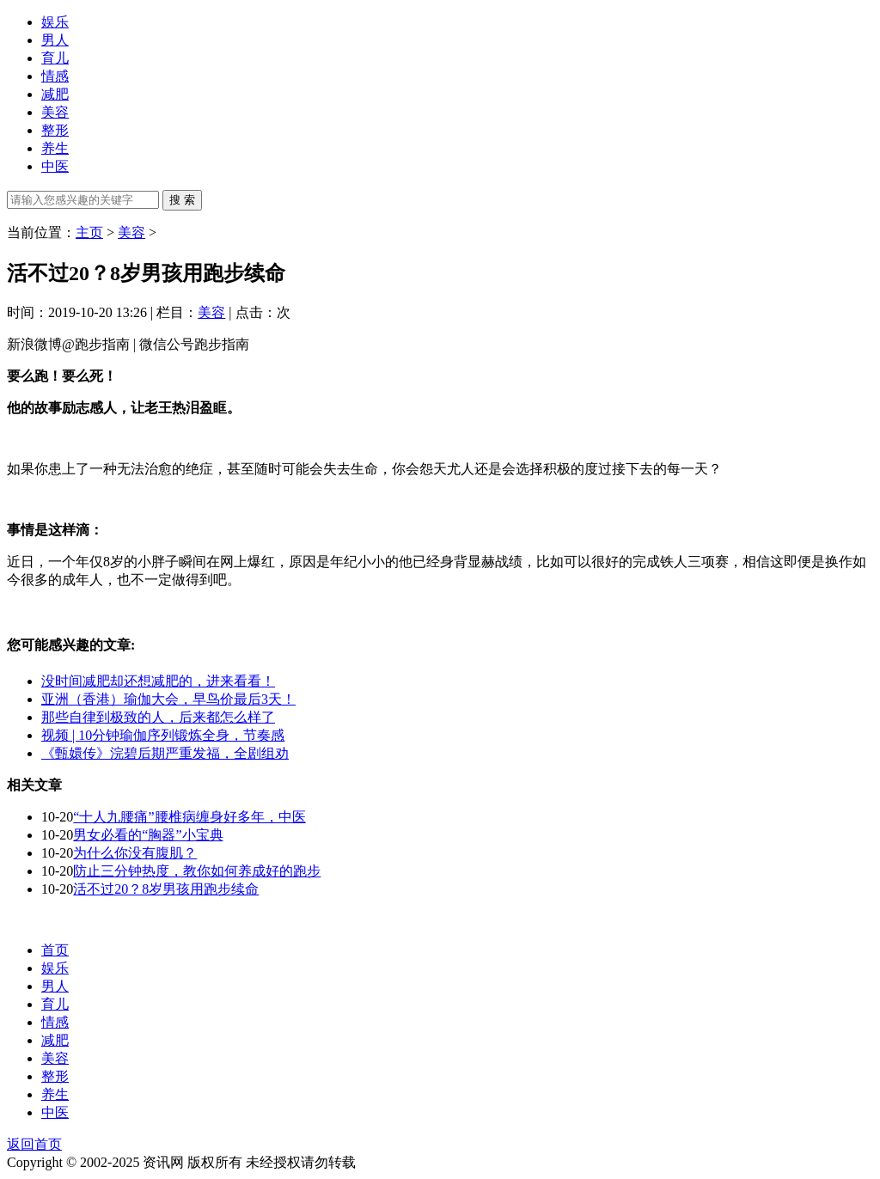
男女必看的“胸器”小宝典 (148, 835)
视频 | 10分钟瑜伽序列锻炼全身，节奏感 (162, 735)
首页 (55, 950)
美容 (55, 112)
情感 (55, 76)
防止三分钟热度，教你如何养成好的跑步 (197, 871)
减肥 (55, 94)
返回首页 (34, 1144)
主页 (89, 232)
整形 (55, 130)
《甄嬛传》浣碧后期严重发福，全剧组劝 (165, 753)
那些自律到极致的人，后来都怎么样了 (158, 717)
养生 (55, 148)
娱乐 (55, 22)
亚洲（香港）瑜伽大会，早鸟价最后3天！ (168, 699)
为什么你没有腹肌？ (135, 853)
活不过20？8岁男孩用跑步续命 (166, 889)
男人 (55, 40)
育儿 (55, 58)
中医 (55, 166)
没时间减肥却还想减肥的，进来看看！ (158, 681)
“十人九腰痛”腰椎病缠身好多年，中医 (189, 816)
